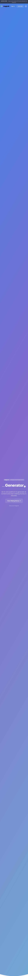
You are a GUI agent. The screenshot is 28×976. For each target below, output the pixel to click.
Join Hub (20, 6)
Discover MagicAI (14, 507)
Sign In (13, 6)
